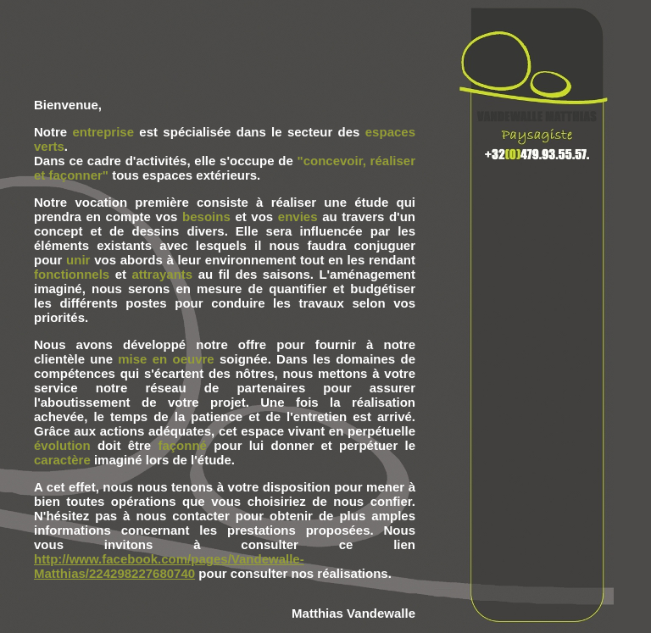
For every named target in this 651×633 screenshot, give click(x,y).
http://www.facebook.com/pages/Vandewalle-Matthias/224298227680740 (169, 566)
